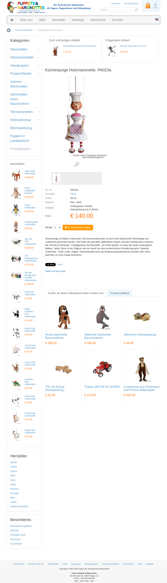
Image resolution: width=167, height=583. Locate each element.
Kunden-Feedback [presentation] (119, 293)
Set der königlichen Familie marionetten (31, 276)
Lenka (13, 502)
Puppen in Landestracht (19, 138)
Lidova (13, 471)
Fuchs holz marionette (30, 363)
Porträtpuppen (20, 149)
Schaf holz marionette (30, 414)
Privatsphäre (53, 564)
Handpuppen (19, 65)
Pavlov (13, 466)
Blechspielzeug (21, 128)
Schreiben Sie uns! (36, 564)
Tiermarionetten (21, 112)
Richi (12, 475)
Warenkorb (98, 20)
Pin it (59, 264)
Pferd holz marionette (30, 397)
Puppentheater (21, 73)
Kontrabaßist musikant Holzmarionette (79, 46)
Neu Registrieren (131, 3)
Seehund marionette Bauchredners (97, 336)
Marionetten (19, 49)
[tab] (75, 293)
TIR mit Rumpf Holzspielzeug (54, 388)
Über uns (26, 20)
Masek (13, 462)
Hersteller (58, 20)
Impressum (76, 564)
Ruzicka (14, 493)
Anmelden (115, 3)
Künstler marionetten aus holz (133, 46)
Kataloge (78, 20)
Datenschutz (128, 564)
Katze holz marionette (30, 329)
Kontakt (117, 20)
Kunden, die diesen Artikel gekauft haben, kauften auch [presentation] (76, 293)
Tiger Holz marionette (30, 172)
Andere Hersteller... (20, 506)
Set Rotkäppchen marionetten (31, 258)
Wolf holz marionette (30, 293)
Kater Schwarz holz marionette (30, 313)
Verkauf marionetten (110, 564)
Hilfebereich (19, 564)
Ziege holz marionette (30, 431)
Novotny (14, 489)
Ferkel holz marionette (30, 346)
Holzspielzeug (20, 120)
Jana (12, 480)
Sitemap (14, 530)
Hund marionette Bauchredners (56, 336)
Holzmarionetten (22, 57)
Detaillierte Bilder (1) (76, 164)
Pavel (73, 194)
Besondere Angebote (21, 526)
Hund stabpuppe (30, 206)
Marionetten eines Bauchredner (19, 99)
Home (9, 30)
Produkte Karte (17, 535)
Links (65, 564)
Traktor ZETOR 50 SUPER (101, 386)
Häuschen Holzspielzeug (140, 334)
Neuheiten (15, 539)
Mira (12, 497)
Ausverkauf (16, 543)
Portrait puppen (91, 564)
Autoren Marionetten (24, 30)
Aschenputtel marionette (31, 223)
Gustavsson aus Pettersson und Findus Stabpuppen (142, 388)
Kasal (13, 484)
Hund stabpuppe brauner (30, 190)
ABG (42, 20)
